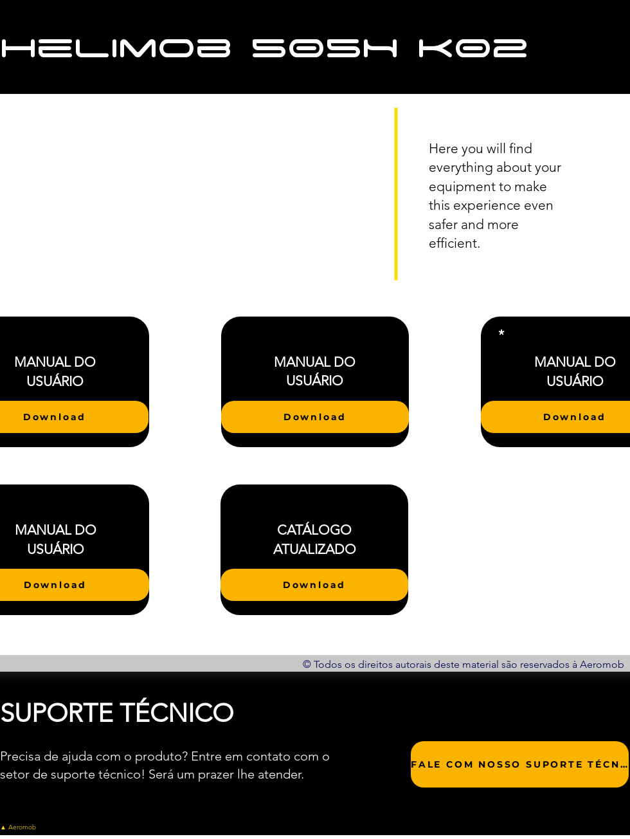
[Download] (315, 417)
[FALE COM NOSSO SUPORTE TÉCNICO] (520, 764)
